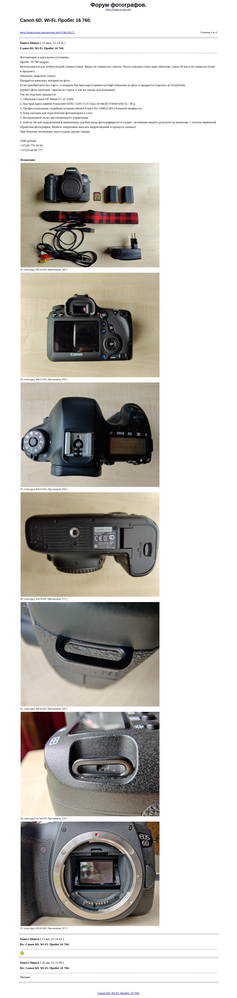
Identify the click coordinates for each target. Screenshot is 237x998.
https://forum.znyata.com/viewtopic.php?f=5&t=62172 (47, 32)
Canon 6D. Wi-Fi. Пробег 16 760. (118, 993)
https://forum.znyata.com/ (118, 9)
